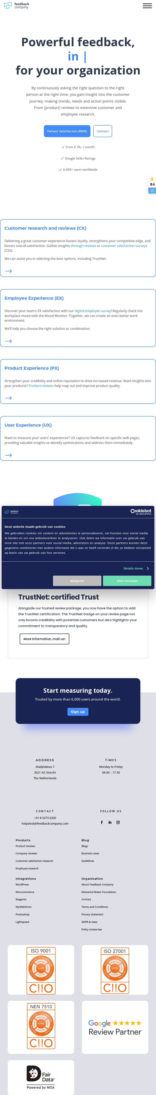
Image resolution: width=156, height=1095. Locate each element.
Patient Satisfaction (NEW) (67, 131)
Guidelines (87, 861)
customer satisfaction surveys (124, 246)
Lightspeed (22, 922)
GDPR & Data (89, 922)
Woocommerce (25, 892)
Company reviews (26, 853)
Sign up (78, 712)
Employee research (27, 868)
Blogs (84, 846)
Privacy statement (92, 914)
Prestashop (22, 914)
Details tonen (133, 568)
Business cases (90, 853)
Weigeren (77, 580)
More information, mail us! (44, 639)
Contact (103, 131)
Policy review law (91, 929)
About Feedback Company (97, 884)
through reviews (83, 246)
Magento (21, 899)
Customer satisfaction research (34, 861)
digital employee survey (93, 311)
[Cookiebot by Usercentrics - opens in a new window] (133, 512)
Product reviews (41, 386)
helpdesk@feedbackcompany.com (45, 823)
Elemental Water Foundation (98, 892)
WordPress (22, 884)
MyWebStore (23, 907)
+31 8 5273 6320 (45, 818)
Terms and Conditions (94, 907)
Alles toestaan (127, 580)
